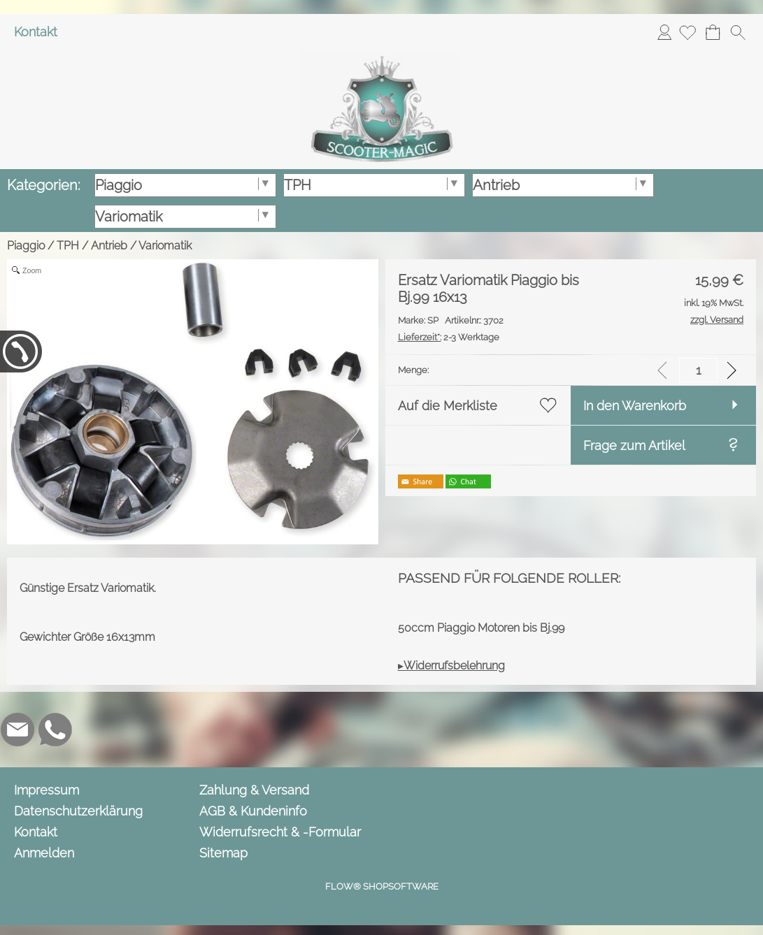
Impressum (46, 790)
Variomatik (165, 245)
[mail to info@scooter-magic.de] (17, 729)
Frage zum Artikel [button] (634, 445)
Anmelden (664, 31)
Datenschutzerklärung (78, 811)
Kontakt (35, 31)
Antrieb (109, 245)
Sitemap (223, 853)
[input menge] (698, 370)
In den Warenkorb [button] (634, 405)
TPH (68, 245)
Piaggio (26, 245)
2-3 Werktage (448, 337)
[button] (738, 32)
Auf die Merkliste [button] (447, 405)
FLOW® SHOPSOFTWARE (381, 886)
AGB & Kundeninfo (253, 811)
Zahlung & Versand (254, 790)
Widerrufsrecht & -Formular (280, 832)
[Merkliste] (687, 32)
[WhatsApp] (55, 729)
